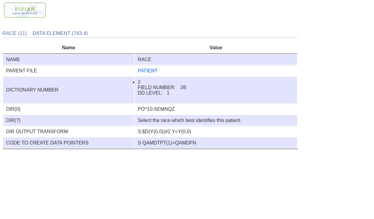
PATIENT (148, 70)
